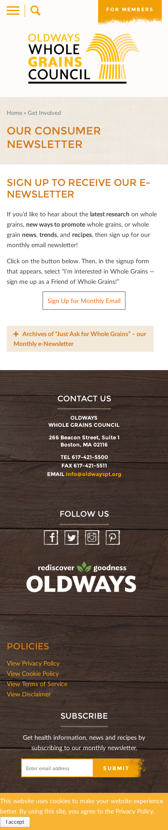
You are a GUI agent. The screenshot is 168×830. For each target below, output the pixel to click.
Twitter (72, 538)
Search (35, 10)
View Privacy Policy (33, 663)
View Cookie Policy (33, 673)
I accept (15, 821)
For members (130, 9)
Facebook (52, 538)
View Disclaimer (29, 694)
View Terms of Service (37, 683)
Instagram (93, 538)
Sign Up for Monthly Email (84, 300)
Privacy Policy (134, 811)
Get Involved (44, 112)
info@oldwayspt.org (93, 474)
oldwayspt (82, 581)
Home (14, 112)
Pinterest (113, 538)
